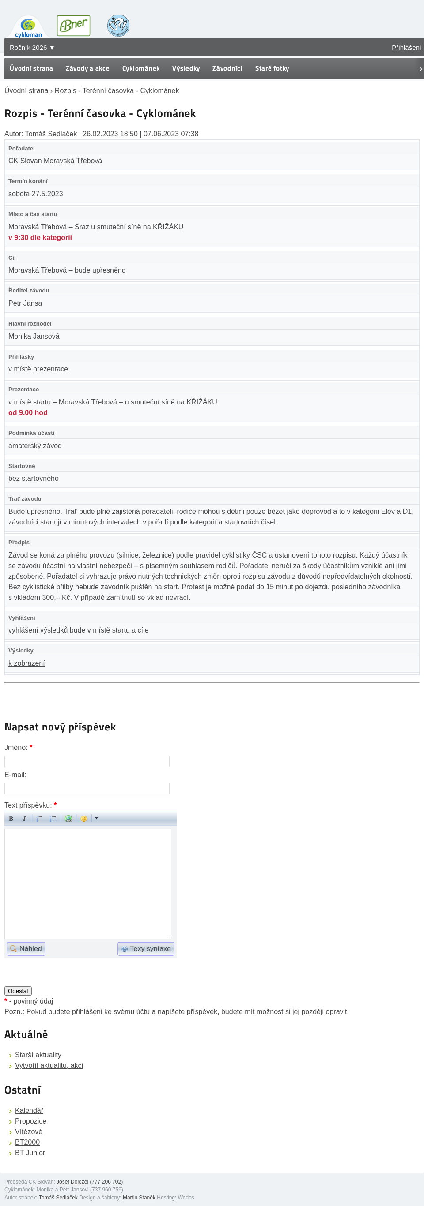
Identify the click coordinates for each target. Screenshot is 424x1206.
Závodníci (227, 68)
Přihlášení (406, 47)
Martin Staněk (139, 1198)
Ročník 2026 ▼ (32, 47)
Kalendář (29, 1110)
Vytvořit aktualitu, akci (49, 1065)
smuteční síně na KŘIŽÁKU (140, 227)
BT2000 (27, 1142)
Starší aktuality (38, 1055)
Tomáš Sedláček (51, 134)
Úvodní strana (31, 68)
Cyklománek (141, 68)
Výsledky (186, 68)
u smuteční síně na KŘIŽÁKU (171, 402)
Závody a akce (88, 68)
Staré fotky (272, 68)
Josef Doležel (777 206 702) (90, 1182)
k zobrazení (26, 663)
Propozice (30, 1121)
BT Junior (30, 1153)
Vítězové (28, 1131)
